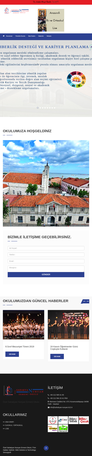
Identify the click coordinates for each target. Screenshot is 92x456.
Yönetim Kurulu (20, 36)
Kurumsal (9, 36)
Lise (6, 429)
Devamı (12, 354)
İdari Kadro (31, 36)
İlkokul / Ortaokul (13, 425)
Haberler (41, 36)
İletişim (49, 36)
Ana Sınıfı (8, 422)
